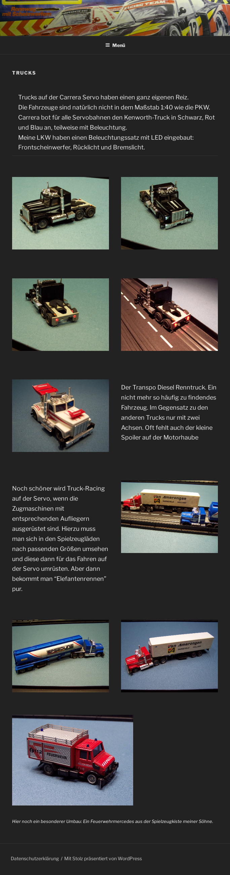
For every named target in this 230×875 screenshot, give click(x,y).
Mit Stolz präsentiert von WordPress (103, 858)
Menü (115, 45)
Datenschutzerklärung (35, 858)
